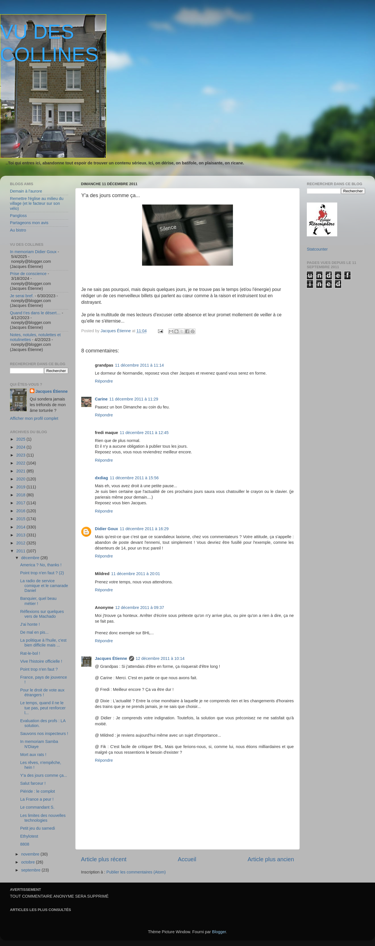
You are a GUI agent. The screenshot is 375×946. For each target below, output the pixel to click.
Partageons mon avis (29, 222)
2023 (21, 455)
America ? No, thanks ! (41, 565)
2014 (21, 527)
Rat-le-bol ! (30, 653)
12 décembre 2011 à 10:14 (160, 658)
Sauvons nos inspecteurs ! (44, 733)
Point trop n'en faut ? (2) (42, 573)
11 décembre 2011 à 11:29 (133, 399)
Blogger (219, 932)
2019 (21, 487)
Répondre (104, 381)
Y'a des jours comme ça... (43, 775)
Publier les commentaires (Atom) (136, 872)
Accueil (187, 859)
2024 (21, 447)
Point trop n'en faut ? (39, 669)
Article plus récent (103, 859)
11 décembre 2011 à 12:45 (144, 432)
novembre (31, 854)
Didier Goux (106, 528)
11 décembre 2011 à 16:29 (144, 528)
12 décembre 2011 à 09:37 (139, 607)
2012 (21, 543)
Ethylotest (29, 836)
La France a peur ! (37, 799)
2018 (21, 495)
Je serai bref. (22, 296)
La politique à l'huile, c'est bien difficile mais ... (43, 642)
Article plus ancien (270, 859)
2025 (21, 439)
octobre (28, 862)
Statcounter (317, 249)
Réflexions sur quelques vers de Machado (42, 614)
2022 (21, 463)
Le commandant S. (37, 807)
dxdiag (101, 478)
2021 (21, 471)
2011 (21, 551)
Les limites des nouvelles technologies (43, 818)
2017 (21, 503)
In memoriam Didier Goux (33, 251)
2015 (21, 519)
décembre (31, 557)
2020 (21, 479)
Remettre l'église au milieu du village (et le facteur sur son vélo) (36, 203)
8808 (24, 844)
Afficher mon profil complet (34, 418)
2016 (21, 511)
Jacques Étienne (116, 331)
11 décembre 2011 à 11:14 (139, 365)
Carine (101, 399)
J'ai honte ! (30, 624)
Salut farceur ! (33, 783)
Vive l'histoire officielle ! (41, 661)
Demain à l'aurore (26, 191)
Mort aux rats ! (33, 754)
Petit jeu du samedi (37, 828)
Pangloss (18, 215)
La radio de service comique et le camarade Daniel (44, 586)
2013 (21, 535)
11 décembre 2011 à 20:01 (135, 573)
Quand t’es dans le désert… (35, 313)
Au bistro (18, 230)
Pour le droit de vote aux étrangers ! (42, 692)
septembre (31, 870)
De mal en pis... (34, 632)
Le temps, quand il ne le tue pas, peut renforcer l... (43, 708)
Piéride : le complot (37, 791)
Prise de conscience (28, 273)
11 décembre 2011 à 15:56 (134, 478)
